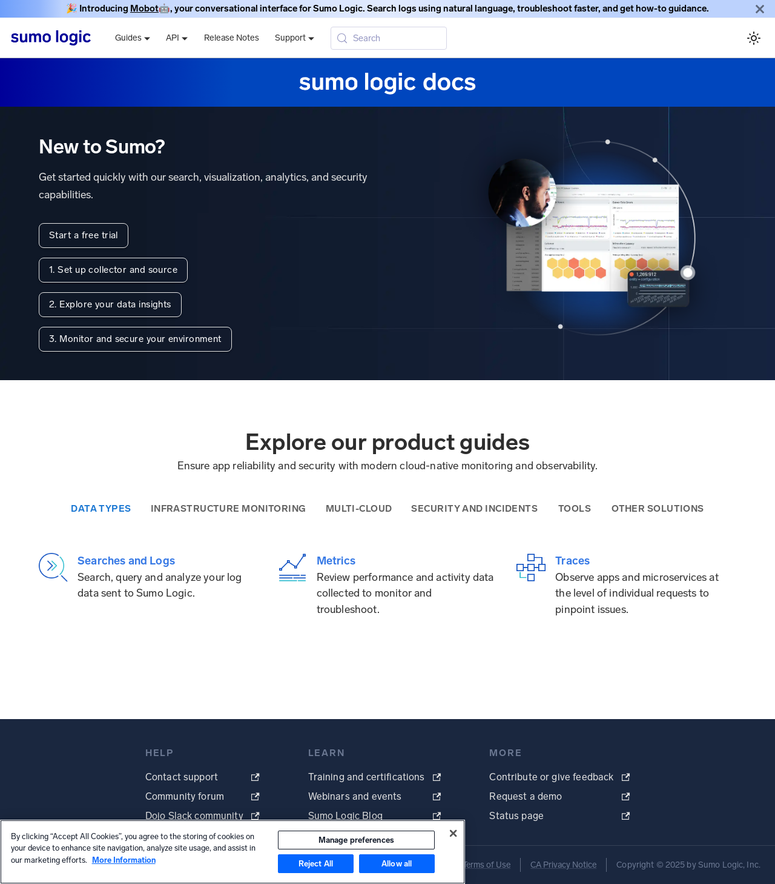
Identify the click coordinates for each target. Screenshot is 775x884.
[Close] (760, 9)
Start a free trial (83, 235)
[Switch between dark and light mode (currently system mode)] (753, 38)
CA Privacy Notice (563, 865)
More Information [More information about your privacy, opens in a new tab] (124, 860)
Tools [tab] (574, 508)
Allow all (396, 863)
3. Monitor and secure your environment (135, 338)
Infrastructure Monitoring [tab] (228, 508)
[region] (232, 852)
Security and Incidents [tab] (474, 508)
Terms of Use (486, 865)
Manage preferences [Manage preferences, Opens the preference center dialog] (356, 840)
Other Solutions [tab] (658, 508)
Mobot (144, 8)
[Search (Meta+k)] (389, 38)
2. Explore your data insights (110, 304)
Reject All (315, 863)
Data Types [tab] (101, 508)
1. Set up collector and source (113, 269)
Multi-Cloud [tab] (359, 508)
